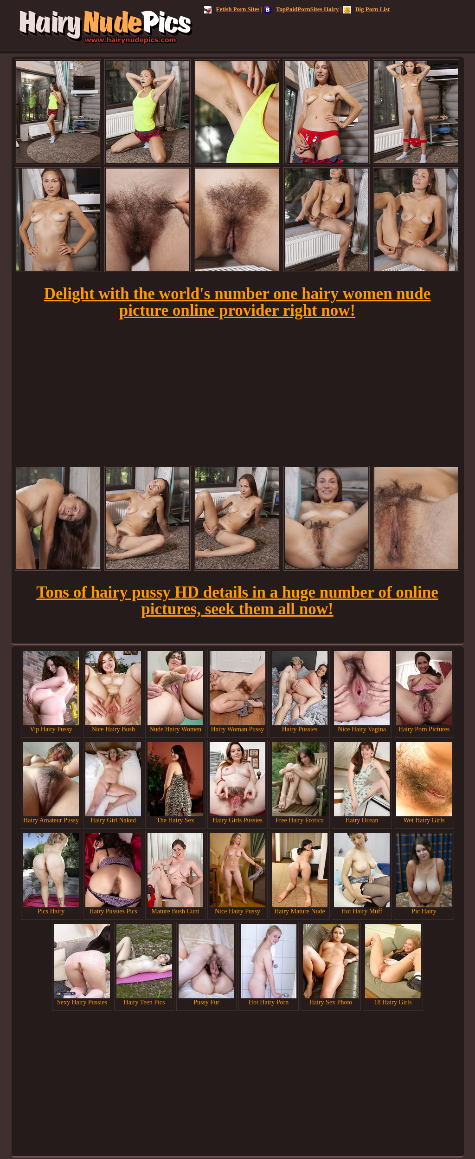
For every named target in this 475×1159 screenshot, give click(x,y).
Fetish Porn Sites (232, 9)
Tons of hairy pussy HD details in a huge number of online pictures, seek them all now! (237, 600)
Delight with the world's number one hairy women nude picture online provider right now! (237, 302)
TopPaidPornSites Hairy (301, 9)
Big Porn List (366, 9)
